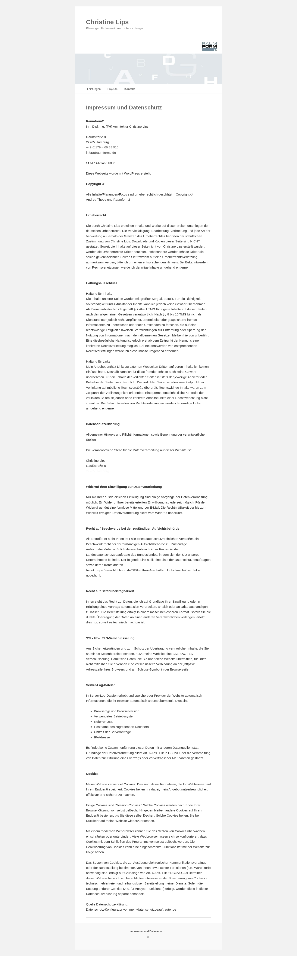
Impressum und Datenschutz (147, 931)
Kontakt (129, 89)
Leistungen (94, 89)
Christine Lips (107, 21)
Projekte (112, 89)
